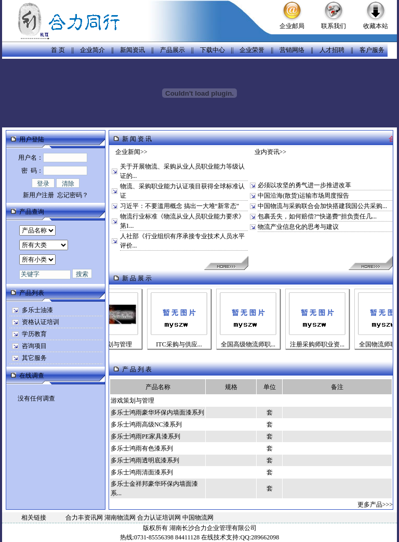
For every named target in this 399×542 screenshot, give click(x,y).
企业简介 (92, 50)
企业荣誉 (252, 50)
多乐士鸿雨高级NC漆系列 (146, 424)
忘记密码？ (72, 195)
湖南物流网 (120, 517)
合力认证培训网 (159, 517)
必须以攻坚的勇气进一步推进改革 (304, 185)
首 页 (58, 50)
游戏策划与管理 (116, 344)
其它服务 (34, 358)
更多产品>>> (375, 504)
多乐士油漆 (37, 310)
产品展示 (172, 50)
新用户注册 (38, 195)
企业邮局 (292, 26)
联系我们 (333, 26)
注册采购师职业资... (323, 344)
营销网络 (292, 50)
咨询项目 (34, 346)
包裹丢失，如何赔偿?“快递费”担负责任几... (317, 216)
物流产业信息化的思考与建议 (298, 226)
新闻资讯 (132, 50)
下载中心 (212, 50)
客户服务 (372, 50)
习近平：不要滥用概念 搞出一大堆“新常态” (180, 206)
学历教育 (34, 334)
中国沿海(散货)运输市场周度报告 (303, 195)
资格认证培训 (40, 322)
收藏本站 (375, 26)
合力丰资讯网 (84, 517)
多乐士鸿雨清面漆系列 (142, 472)
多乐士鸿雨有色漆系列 (142, 448)
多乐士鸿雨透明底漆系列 (145, 460)
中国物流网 (198, 517)
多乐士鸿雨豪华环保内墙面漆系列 (157, 412)
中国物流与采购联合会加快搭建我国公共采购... (322, 206)
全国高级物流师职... (254, 344)
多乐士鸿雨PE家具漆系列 (145, 436)
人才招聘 (332, 50)
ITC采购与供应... (185, 344)
